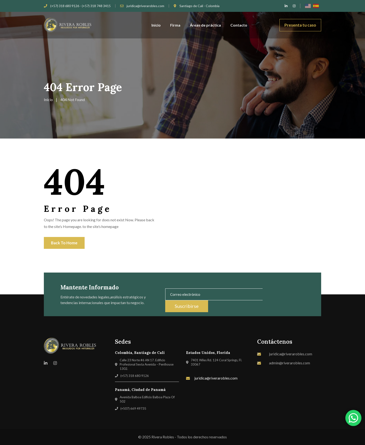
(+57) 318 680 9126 (134, 376)
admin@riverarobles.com (289, 363)
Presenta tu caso (300, 25)
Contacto (238, 25)
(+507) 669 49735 (133, 408)
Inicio (156, 25)
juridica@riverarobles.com (145, 6)
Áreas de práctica (205, 25)
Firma (175, 25)
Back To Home (64, 242)
